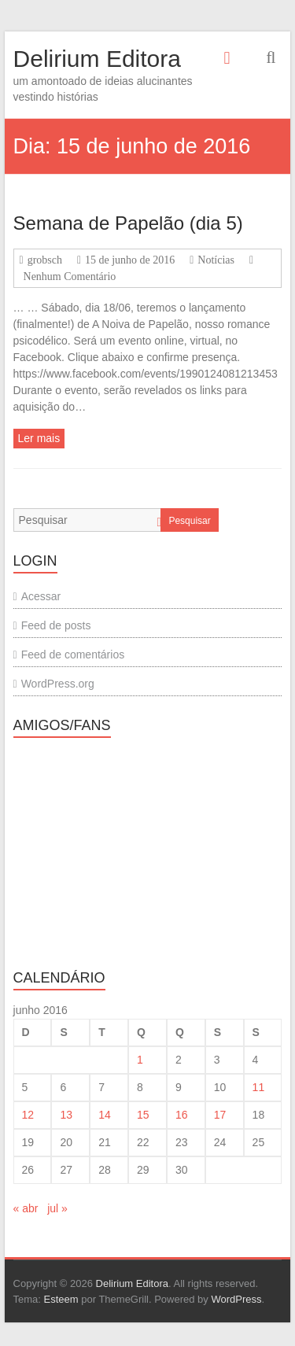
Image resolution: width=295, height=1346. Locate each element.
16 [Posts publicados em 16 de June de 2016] (181, 1114)
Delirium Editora (97, 59)
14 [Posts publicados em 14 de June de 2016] (104, 1114)
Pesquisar (189, 520)
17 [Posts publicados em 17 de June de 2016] (220, 1114)
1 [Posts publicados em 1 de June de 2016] (140, 1059)
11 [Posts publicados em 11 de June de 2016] (259, 1087)
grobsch (45, 260)
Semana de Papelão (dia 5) (128, 223)
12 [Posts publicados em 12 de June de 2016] (28, 1114)
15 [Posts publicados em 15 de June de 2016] (143, 1114)
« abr (26, 1208)
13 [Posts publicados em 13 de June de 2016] (66, 1114)
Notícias (215, 260)
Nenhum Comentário (70, 276)
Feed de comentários (73, 654)
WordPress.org (57, 683)
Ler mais (39, 438)
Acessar (41, 596)
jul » (57, 1208)
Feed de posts (56, 625)
